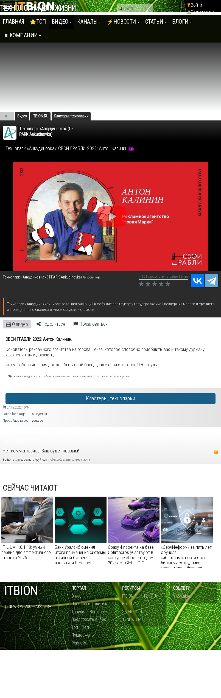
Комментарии (22, 439)
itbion (21, 591)
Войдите (8, 459)
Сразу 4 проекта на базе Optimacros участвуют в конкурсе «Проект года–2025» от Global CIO (131, 554)
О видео (17, 324)
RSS (216, 452)
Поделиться (51, 324)
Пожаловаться (90, 324)
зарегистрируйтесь (34, 459)
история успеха (120, 376)
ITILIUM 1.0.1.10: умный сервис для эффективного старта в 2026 (26, 552)
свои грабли (42, 376)
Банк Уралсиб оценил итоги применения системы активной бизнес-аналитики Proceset (80, 554)
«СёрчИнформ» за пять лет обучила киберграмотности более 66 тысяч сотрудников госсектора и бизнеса (186, 557)
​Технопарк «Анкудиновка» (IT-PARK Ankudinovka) (46, 131)
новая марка (61, 376)
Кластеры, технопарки (110, 398)
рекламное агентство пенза (89, 376)
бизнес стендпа (23, 376)
